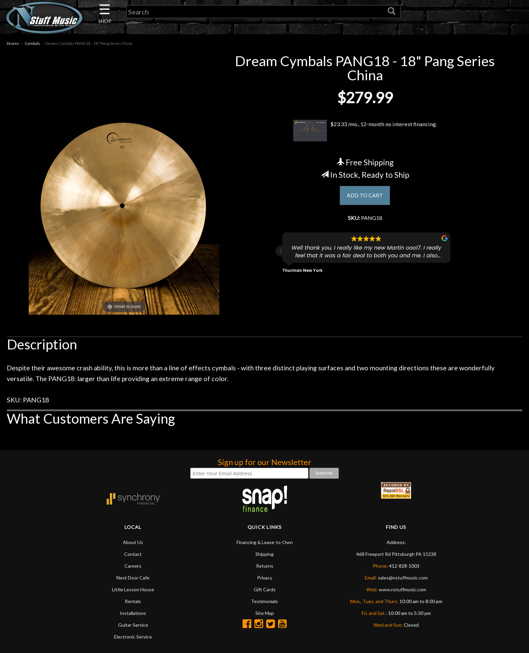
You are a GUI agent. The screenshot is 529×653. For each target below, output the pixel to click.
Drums (13, 43)
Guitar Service (133, 625)
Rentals (133, 601)
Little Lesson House (133, 589)
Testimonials (264, 601)
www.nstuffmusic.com (402, 589)
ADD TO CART (365, 196)
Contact (133, 554)
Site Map (264, 613)
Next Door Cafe (132, 577)
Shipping (264, 554)
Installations (133, 613)
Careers (132, 566)
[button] (281, 253)
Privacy (264, 577)
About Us (133, 542)
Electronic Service (133, 637)
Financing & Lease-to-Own (264, 542)
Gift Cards (265, 589)
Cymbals (32, 43)
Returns (264, 566)
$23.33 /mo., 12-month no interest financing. (365, 130)
